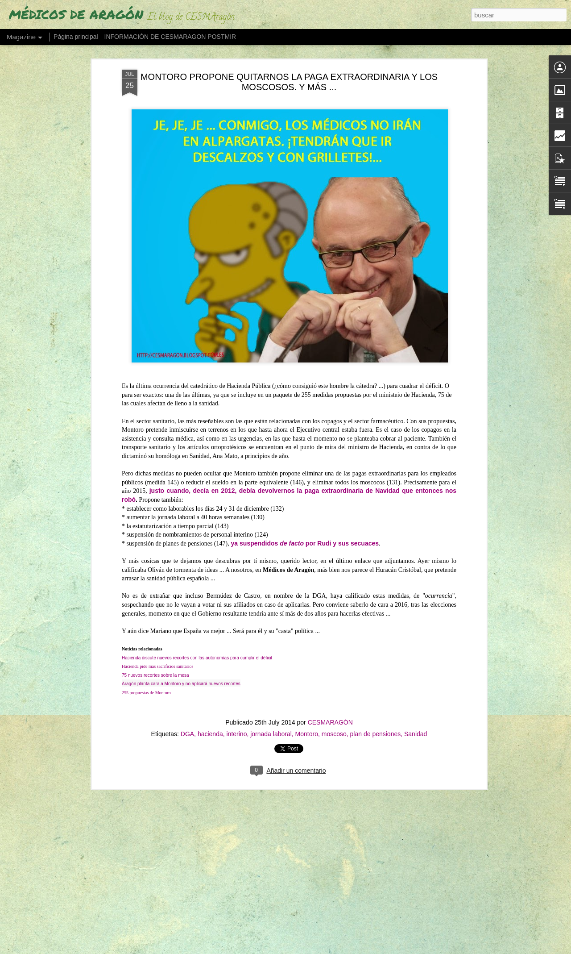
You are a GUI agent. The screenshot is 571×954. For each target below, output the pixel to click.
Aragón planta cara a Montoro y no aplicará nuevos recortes (181, 678)
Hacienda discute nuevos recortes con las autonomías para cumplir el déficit (197, 652)
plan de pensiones (375, 729)
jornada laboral (271, 729)
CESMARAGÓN (330, 717)
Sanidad (415, 729)
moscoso (334, 729)
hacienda (210, 729)
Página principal (76, 36)
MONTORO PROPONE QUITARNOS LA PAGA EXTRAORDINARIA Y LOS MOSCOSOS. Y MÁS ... (289, 77)
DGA (187, 729)
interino (237, 729)
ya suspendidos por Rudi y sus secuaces (305, 538)
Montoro (306, 729)
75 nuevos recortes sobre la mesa (155, 670)
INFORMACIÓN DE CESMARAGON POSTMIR (170, 36)
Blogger (351, 949)
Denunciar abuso (381, 949)
